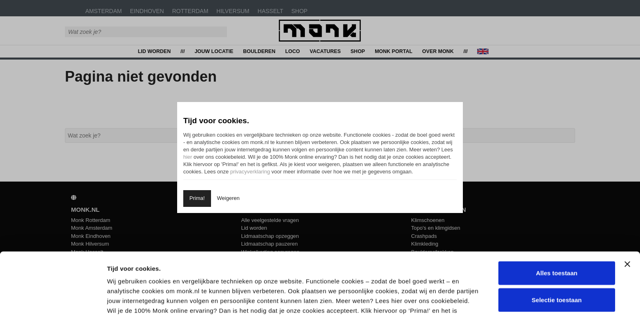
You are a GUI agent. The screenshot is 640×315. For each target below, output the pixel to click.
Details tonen (438, 298)
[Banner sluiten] (627, 206)
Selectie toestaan (557, 242)
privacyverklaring (250, 172)
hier (187, 157)
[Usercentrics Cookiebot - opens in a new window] (53, 299)
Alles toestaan (557, 215)
